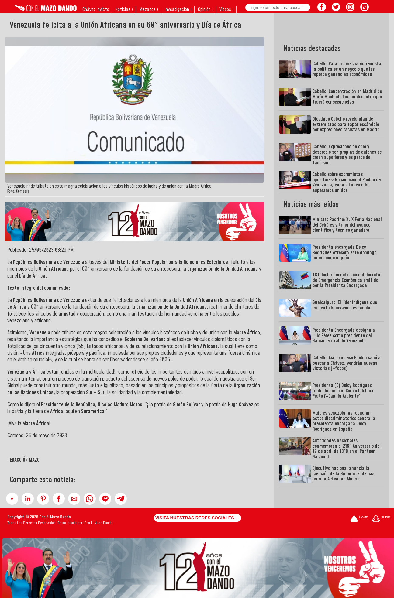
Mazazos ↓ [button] (148, 9)
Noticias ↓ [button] (124, 9)
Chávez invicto (95, 9)
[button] (12, 499)
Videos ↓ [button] (226, 9)
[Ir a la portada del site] (359, 519)
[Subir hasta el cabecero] (381, 519)
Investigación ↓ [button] (178, 9)
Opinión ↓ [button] (205, 9)
